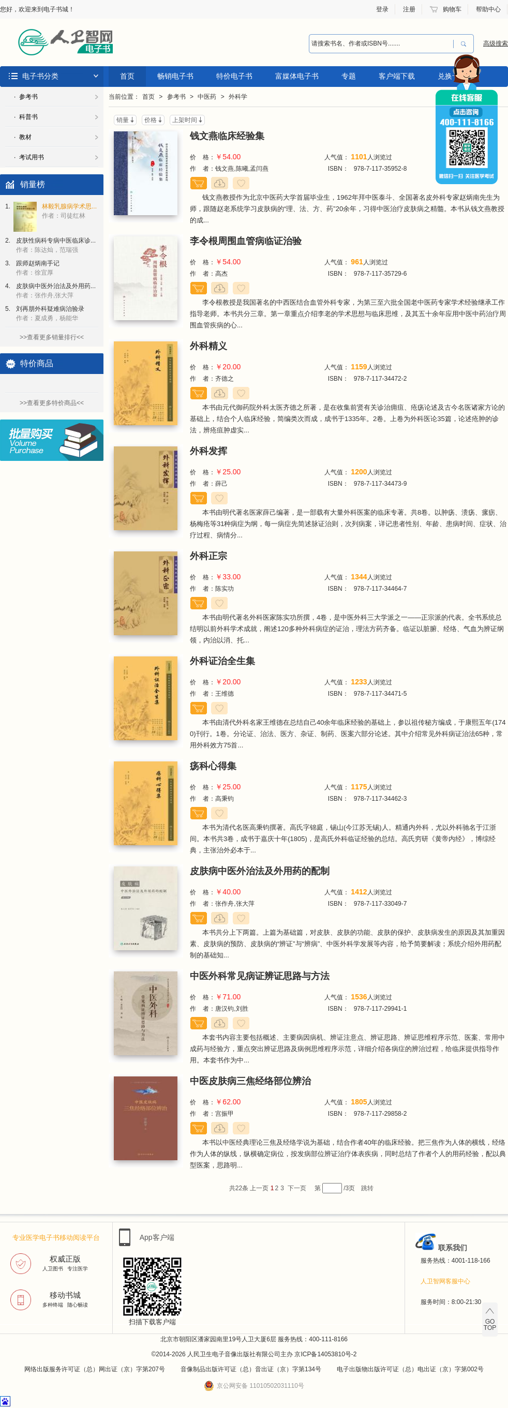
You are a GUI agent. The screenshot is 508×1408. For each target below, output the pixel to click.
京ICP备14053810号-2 (325, 1354)
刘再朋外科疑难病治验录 (50, 313)
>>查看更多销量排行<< (52, 337)
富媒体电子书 (297, 76)
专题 (348, 76)
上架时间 (184, 120)
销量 (122, 120)
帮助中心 (488, 9)
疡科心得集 (213, 766)
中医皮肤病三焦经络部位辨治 (250, 1081)
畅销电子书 (175, 76)
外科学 (238, 96)
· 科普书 (26, 117)
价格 (150, 120)
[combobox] (381, 43)
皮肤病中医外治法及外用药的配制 (260, 871)
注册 (409, 9)
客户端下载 (397, 76)
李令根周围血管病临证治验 (246, 241)
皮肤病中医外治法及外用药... (56, 290)
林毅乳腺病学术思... (69, 211)
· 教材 (23, 137)
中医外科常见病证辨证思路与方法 (260, 976)
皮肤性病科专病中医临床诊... (56, 245)
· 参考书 (26, 96)
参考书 (176, 96)
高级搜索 (495, 43)
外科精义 (208, 346)
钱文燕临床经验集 (227, 136)
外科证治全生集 (222, 661)
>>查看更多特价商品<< (52, 403)
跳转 (367, 1188)
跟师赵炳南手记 (37, 268)
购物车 (452, 9)
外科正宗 (208, 556)
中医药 (207, 96)
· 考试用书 (29, 157)
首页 (127, 76)
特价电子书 (234, 76)
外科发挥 (208, 451)
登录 (382, 9)
